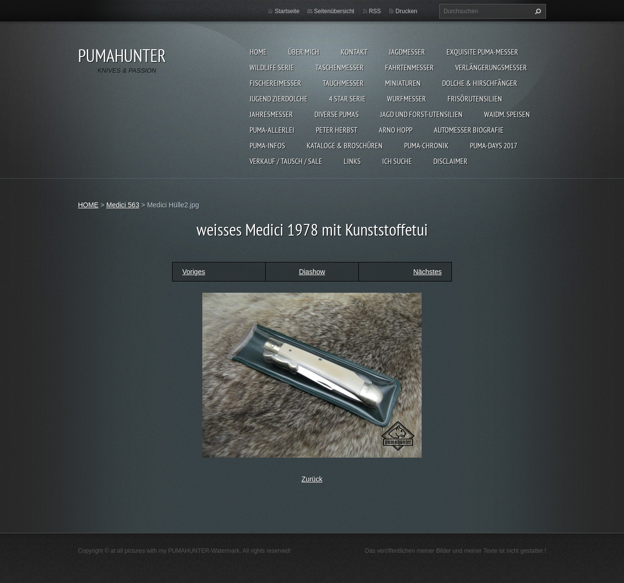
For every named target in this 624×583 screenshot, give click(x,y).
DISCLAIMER (450, 161)
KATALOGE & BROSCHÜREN (345, 145)
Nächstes (427, 272)
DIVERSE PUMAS (336, 114)
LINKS (352, 161)
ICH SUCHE (397, 161)
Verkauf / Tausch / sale (286, 161)
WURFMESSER (406, 98)
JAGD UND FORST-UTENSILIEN (421, 114)
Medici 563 (122, 205)
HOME (258, 52)
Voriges (193, 272)
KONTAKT (354, 52)
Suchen (536, 11)
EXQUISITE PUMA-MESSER (482, 52)
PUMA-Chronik (426, 145)
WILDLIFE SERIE (272, 67)
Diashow (312, 272)
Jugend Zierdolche (279, 98)
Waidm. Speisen (507, 114)
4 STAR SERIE (347, 98)
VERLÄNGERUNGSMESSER (491, 67)
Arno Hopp (395, 130)
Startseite (286, 11)
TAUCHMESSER (343, 83)
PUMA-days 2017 (493, 145)
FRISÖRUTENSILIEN (475, 98)
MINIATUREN (403, 83)
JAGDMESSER (407, 52)
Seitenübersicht (334, 11)
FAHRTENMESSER (409, 67)
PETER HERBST (336, 130)
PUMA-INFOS (267, 145)
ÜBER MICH (303, 52)
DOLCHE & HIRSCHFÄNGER (479, 83)
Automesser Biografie (469, 130)
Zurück (312, 479)
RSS (375, 11)
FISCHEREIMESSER (275, 83)
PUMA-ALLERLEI (272, 130)
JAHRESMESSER (271, 114)
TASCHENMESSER (339, 67)
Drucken (406, 11)
